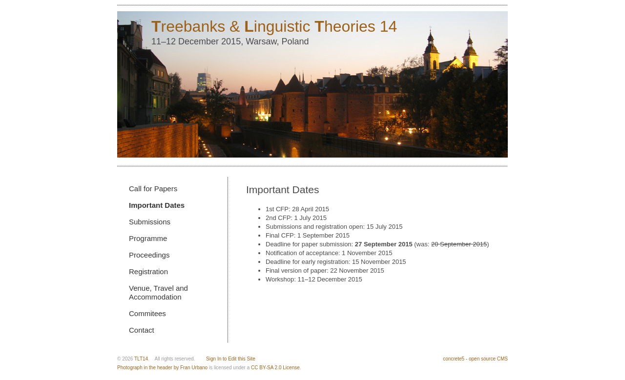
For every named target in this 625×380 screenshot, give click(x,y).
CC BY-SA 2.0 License (275, 367)
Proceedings (149, 255)
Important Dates (157, 205)
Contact (141, 330)
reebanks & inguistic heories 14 (274, 26)
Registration (148, 271)
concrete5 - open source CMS (475, 358)
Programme (148, 238)
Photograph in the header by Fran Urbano (162, 367)
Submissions (149, 222)
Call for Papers (153, 188)
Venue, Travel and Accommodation (158, 292)
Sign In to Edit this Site (230, 358)
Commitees (147, 313)
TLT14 (141, 358)
